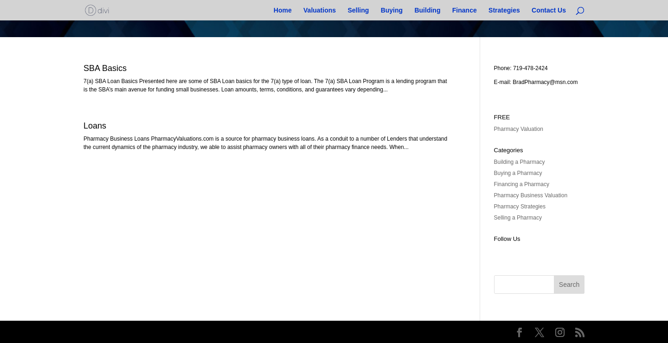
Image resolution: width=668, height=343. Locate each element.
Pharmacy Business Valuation (531, 195)
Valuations (319, 10)
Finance (464, 10)
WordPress (209, 332)
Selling (358, 10)
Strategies (504, 10)
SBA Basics (105, 68)
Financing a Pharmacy (521, 184)
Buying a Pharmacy (518, 173)
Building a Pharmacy (519, 162)
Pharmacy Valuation (519, 129)
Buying (392, 10)
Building (427, 10)
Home (283, 10)
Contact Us (549, 10)
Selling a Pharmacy (518, 217)
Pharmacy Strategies (520, 206)
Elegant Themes (137, 332)
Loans (95, 125)
